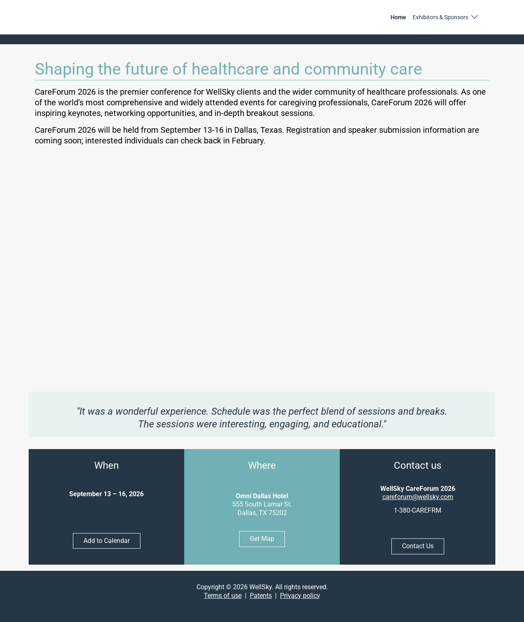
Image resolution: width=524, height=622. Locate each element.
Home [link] (398, 17)
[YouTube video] (262, 270)
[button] (446, 17)
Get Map (262, 539)
